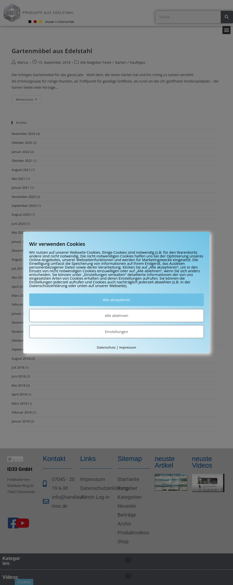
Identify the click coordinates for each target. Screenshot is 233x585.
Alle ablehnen (116, 315)
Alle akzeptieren (116, 299)
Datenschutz (106, 347)
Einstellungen (116, 331)
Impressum (127, 347)
